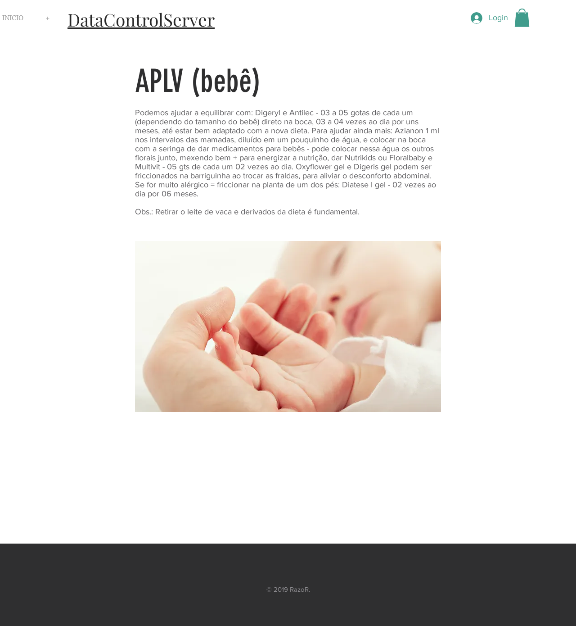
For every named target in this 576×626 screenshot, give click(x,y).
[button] (522, 18)
